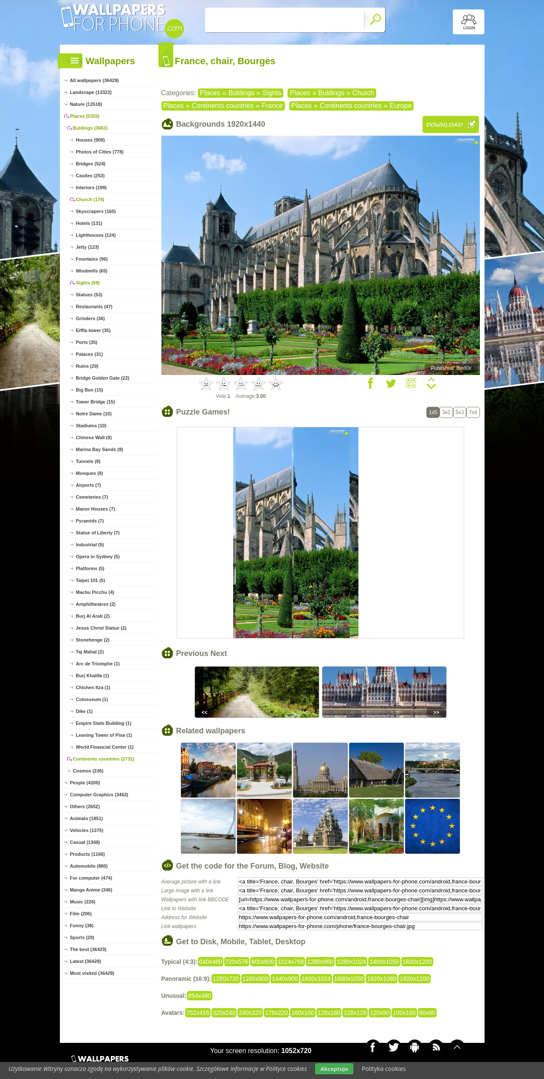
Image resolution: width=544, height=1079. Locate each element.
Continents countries (223, 105)
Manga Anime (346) (91, 889)
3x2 (446, 412)
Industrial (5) (90, 544)
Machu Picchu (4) (95, 592)
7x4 (473, 412)
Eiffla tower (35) (93, 330)
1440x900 (285, 978)
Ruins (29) (87, 366)
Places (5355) (85, 116)
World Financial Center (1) (105, 747)
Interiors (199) (91, 187)
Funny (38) (82, 925)
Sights (271, 93)
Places (210, 93)
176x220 (276, 1012)
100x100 (404, 1012)
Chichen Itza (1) (93, 687)
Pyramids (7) (90, 520)
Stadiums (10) (91, 425)
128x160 (329, 1012)
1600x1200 (417, 961)
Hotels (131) (89, 223)
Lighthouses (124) (96, 235)
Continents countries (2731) (104, 758)
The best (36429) (88, 949)
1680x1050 (349, 978)
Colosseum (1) (92, 699)
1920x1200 (414, 978)
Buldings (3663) (90, 128)
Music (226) (83, 901)
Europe (401, 105)
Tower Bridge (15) (95, 401)
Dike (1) (84, 711)
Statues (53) (89, 294)
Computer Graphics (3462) (99, 794)
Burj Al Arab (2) (93, 616)
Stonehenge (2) (93, 639)
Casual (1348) (85, 842)
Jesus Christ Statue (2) (101, 627)
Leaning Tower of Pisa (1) (104, 735)
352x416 (197, 1012)
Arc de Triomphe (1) (98, 663)
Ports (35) (87, 342)
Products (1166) (87, 854)
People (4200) (85, 782)
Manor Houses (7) (95, 508)
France (272, 105)
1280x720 (226, 978)
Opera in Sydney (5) (98, 556)
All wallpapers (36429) (94, 80)
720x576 (236, 961)
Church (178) (90, 199)
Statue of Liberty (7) (98, 532)
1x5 (433, 412)
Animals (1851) (86, 818)
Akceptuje (334, 1069)
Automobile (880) (89, 866)
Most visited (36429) (92, 973)
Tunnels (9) (88, 461)
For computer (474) (91, 877)
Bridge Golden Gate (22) (103, 377)
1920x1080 (381, 978)
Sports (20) (82, 937)
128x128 (355, 1012)
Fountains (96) (92, 258)
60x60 (427, 1012)
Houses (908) (90, 139)
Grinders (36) (90, 318)
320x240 (224, 1012)
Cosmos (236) (88, 770)
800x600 (262, 961)
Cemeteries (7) (92, 497)
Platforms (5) (90, 568)
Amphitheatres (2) (96, 604)
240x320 (250, 1012)
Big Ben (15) (89, 389)
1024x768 (291, 961)
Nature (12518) (86, 104)
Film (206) (81, 913)
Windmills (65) (91, 270)
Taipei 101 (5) (90, 580)
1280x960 (320, 961)
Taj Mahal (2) (90, 651)
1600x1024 (316, 978)
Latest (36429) (85, 961)
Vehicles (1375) (87, 830)
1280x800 (255, 978)
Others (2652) (85, 806)
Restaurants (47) (94, 306)
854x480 (199, 995)
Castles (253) (90, 175)
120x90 (379, 1012)
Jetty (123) (87, 247)
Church (363, 93)
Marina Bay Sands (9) (99, 449)
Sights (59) (88, 282)
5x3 (460, 412)
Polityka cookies (384, 1069)
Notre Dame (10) (94, 413)
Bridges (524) (91, 163)
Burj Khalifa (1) (92, 675)
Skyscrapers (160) (96, 211)
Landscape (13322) (91, 92)
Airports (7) (88, 485)
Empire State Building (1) (104, 723)
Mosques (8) (89, 473)
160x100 (302, 1012)
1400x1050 (384, 961)
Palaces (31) (89, 354)
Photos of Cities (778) (100, 151)
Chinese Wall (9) (94, 437)
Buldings (241, 93)
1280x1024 (351, 961)
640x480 (210, 961)
